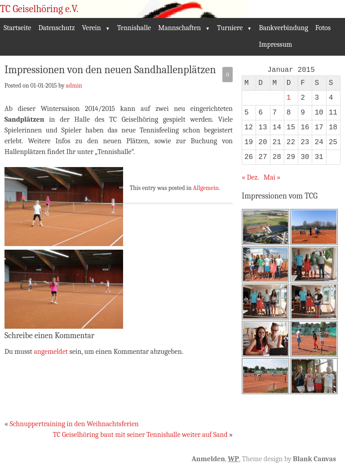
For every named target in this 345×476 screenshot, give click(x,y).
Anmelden (208, 459)
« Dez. (250, 177)
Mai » (272, 177)
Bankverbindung (283, 28)
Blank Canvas (314, 459)
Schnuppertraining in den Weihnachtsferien (73, 424)
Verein (91, 28)
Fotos (323, 28)
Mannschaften (179, 28)
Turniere (230, 28)
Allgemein (206, 187)
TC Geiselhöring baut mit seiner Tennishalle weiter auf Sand (140, 435)
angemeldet (51, 352)
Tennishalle (134, 28)
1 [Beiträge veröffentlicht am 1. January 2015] (289, 98)
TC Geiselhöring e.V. (39, 9)
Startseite (17, 28)
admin (74, 85)
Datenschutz (56, 28)
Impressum (275, 44)
